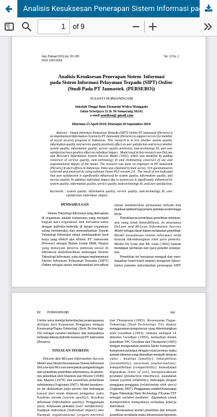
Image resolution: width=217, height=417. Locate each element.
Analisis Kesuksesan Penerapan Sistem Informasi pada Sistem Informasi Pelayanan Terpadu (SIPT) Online (120, 8)
